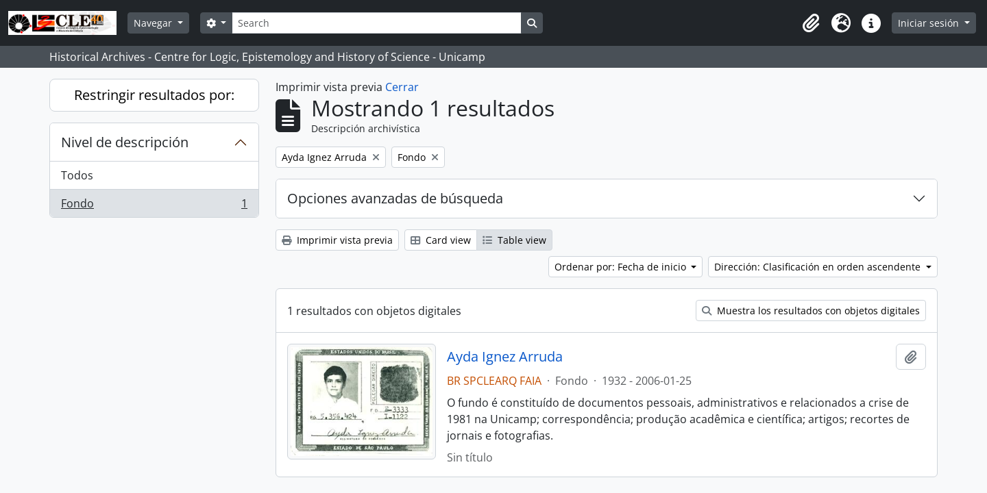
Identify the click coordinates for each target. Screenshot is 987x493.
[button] (811, 23)
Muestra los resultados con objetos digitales (811, 310)
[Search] (376, 23)
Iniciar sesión (930, 22)
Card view (441, 239)
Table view (514, 239)
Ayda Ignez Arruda (505, 357)
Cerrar (402, 86)
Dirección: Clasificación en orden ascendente (818, 266)
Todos (77, 175)
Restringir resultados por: (154, 95)
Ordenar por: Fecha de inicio (622, 266)
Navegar (154, 22)
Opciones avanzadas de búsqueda (395, 198)
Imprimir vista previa (337, 239)
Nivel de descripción (124, 142)
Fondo (153, 206)
